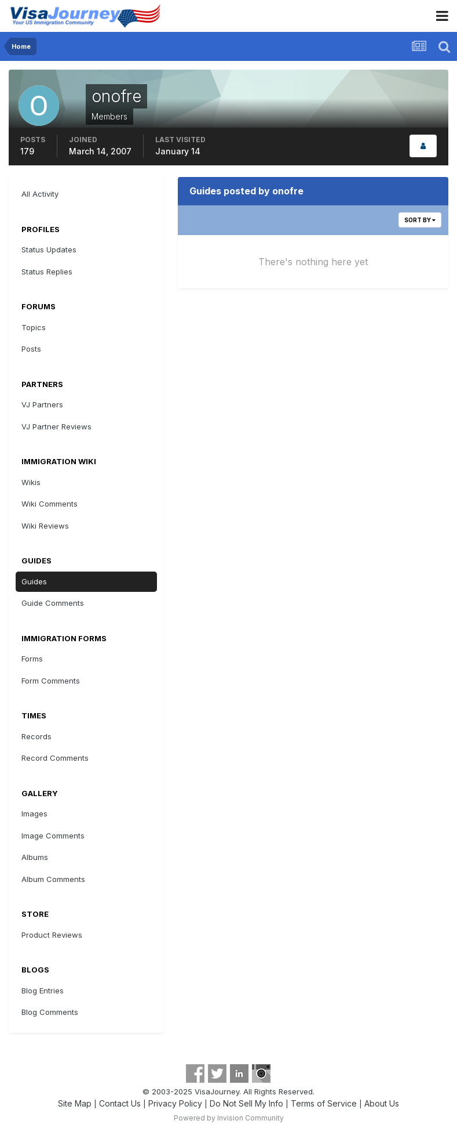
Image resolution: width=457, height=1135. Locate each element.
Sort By (420, 219)
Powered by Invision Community (229, 1118)
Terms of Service (324, 1103)
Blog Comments (49, 1012)
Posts (31, 348)
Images (34, 813)
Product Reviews (51, 934)
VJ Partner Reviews (56, 426)
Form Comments (50, 680)
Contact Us (120, 1103)
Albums (34, 857)
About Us (381, 1103)
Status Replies (46, 271)
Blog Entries (42, 990)
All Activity (40, 193)
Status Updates (48, 249)
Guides (34, 581)
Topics (33, 327)
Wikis (31, 482)
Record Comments (55, 757)
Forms (32, 658)
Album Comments (53, 879)
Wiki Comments (49, 503)
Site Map (75, 1103)
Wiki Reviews (45, 525)
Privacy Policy (175, 1103)
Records (36, 736)
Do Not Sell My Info (246, 1103)
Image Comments (53, 835)
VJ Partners (42, 404)
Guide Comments (52, 603)
